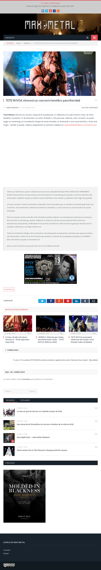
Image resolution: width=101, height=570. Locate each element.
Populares (25, 400)
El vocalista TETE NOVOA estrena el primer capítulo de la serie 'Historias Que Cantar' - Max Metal (59, 360)
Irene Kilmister (12, 108)
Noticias (85, 108)
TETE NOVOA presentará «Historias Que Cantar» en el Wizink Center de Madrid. (82, 339)
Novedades (93, 108)
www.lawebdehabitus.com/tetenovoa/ (80, 125)
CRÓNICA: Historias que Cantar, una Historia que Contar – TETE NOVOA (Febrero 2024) (51, 339)
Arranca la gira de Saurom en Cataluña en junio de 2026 (50, 6)
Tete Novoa (9, 289)
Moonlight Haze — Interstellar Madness (33, 437)
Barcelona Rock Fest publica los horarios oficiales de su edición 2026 (45, 424)
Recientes (10, 400)
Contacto (6, 550)
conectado (25, 379)
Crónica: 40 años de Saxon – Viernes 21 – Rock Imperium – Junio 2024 (18, 339)
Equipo (6, 553)
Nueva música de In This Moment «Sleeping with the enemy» (42, 450)
